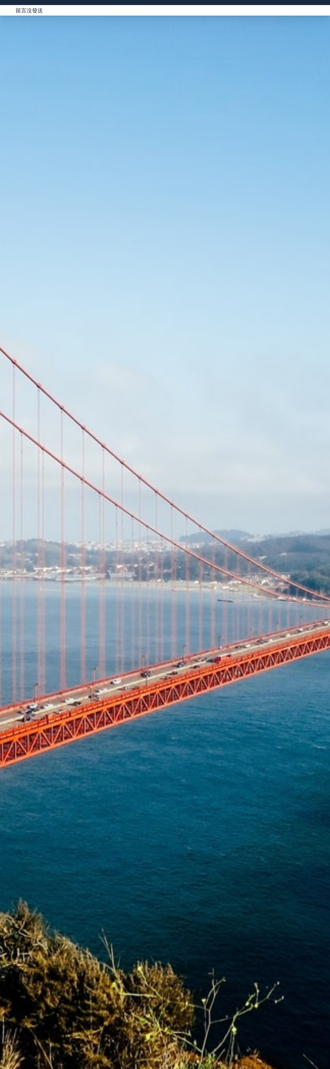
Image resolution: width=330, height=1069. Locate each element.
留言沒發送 (29, 10)
